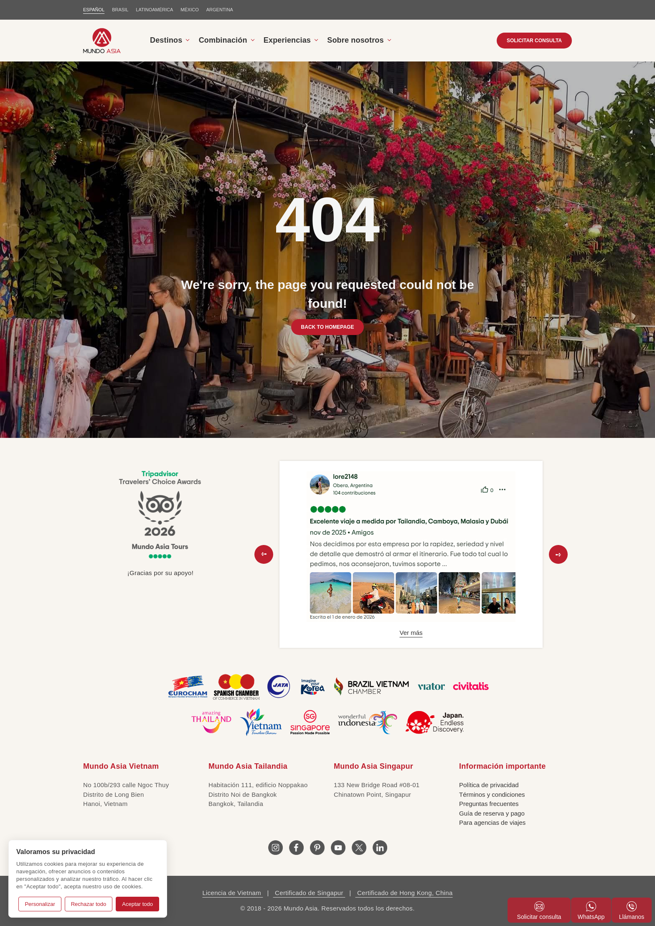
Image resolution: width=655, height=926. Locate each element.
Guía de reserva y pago (492, 813)
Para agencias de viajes (492, 822)
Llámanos (632, 910)
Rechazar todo (89, 904)
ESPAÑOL (93, 9)
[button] (263, 554)
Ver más (410, 632)
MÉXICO (189, 9)
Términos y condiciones (492, 794)
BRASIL (120, 9)
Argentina (219, 9)
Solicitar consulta (539, 910)
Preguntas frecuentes (489, 803)
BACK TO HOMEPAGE (327, 327)
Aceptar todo (137, 904)
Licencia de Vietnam (232, 892)
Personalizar (40, 904)
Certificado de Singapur (309, 892)
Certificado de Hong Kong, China (403, 892)
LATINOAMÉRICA (154, 9)
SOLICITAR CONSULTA (534, 40)
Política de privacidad (489, 784)
